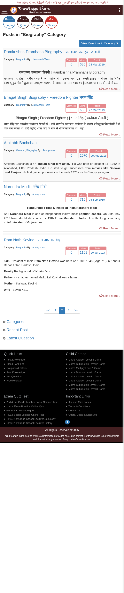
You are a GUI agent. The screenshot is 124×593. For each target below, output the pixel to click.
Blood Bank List (15, 363)
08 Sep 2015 (97, 199)
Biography (21, 59)
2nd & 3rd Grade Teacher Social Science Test (32, 402)
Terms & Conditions (79, 406)
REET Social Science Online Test (25, 414)
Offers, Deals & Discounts (82, 414)
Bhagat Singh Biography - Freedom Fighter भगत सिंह (48, 97)
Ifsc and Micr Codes (79, 402)
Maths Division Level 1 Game (84, 372)
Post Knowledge (15, 359)
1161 (83, 252)
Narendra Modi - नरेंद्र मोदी (25, 187)
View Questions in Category (100, 43)
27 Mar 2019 (97, 110)
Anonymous (49, 150)
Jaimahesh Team (41, 59)
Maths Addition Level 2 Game (85, 380)
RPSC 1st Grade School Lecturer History (29, 423)
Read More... (109, 89)
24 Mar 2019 (97, 64)
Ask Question (13, 376)
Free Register (14, 380)
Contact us (74, 410)
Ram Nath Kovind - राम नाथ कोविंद (32, 240)
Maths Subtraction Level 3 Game (86, 389)
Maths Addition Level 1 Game (85, 376)
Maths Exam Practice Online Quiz (25, 406)
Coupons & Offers (16, 368)
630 (82, 64)
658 (82, 110)
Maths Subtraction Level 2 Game (86, 363)
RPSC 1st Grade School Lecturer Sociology (30, 418)
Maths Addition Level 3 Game (85, 359)
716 (82, 199)
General (20, 150)
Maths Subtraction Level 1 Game (86, 384)
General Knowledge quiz (20, 410)
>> (76, 310)
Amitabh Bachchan (20, 143)
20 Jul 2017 (98, 252)
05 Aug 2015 (98, 155)
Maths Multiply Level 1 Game (84, 368)
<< (48, 310)
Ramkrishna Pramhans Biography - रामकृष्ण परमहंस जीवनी (52, 52)
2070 (83, 155)
